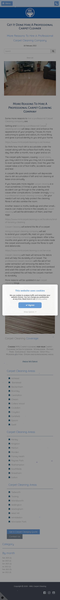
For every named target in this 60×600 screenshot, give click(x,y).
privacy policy (41, 299)
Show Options (30, 312)
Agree (30, 305)
